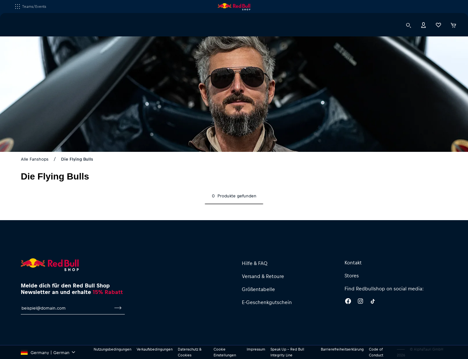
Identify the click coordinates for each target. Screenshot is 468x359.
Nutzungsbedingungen (112, 349)
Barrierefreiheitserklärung (342, 349)
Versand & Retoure (263, 276)
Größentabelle (258, 289)
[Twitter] (372, 302)
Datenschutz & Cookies (190, 352)
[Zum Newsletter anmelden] (118, 308)
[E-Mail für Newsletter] (66, 308)
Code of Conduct (376, 352)
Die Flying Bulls (77, 159)
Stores (351, 275)
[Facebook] (348, 302)
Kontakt (353, 262)
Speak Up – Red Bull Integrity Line (287, 352)
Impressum (256, 349)
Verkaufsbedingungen (154, 349)
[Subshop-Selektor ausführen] (17, 6)
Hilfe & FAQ (254, 263)
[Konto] (423, 24)
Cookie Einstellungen (225, 352)
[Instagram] (360, 302)
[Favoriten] (438, 24)
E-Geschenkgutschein (267, 302)
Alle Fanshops (34, 159)
